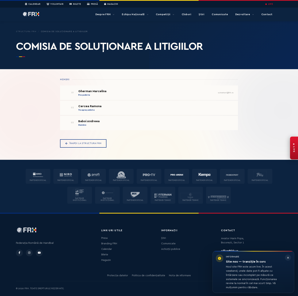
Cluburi (186, 14)
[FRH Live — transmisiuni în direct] (294, 148)
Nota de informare (180, 275)
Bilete (75, 4)
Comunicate (220, 14)
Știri (201, 14)
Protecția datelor (117, 275)
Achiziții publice (170, 249)
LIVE (269, 4)
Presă (92, 4)
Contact (267, 14)
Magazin (111, 4)
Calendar (32, 4)
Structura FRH (26, 31)
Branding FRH (109, 243)
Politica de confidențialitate (148, 275)
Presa (104, 238)
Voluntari (55, 4)
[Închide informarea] (288, 258)
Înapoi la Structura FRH (83, 143)
